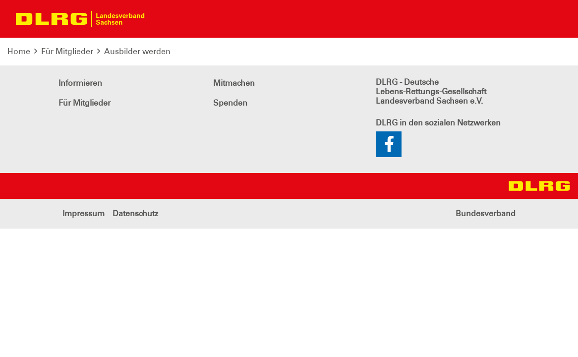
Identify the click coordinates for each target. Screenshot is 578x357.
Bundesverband (486, 213)
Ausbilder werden (137, 51)
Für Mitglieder (67, 51)
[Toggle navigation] (161, 19)
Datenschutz (135, 213)
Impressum (83, 213)
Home (18, 51)
